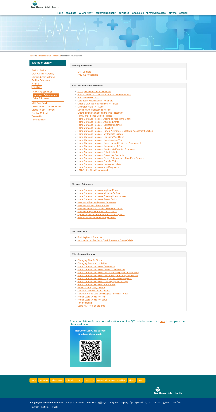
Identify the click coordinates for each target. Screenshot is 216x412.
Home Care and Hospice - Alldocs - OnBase (99, 193)
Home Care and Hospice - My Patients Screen (100, 134)
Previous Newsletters (88, 75)
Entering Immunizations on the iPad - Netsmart (100, 113)
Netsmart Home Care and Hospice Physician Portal (103, 294)
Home (60, 13)
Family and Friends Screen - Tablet (95, 116)
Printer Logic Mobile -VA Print (92, 297)
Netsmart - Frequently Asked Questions (97, 202)
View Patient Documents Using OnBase (97, 217)
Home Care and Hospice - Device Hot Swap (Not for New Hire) (108, 272)
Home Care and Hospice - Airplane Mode (98, 190)
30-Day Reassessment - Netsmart (94, 91)
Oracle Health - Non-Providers (46, 107)
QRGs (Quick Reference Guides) (149, 13)
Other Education (41, 98)
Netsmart (57, 56)
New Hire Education (42, 92)
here (162, 321)
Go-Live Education (41, 80)
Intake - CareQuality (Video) (91, 287)
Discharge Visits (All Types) (91, 107)
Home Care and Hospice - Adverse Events (98, 122)
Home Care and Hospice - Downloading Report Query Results (108, 275)
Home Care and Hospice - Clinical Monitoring (100, 125)
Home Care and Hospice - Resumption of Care (100, 146)
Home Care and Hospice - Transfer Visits (98, 161)
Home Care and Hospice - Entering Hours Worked (102, 196)
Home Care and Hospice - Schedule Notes (98, 152)
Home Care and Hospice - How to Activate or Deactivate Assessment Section (115, 131)
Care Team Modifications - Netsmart (95, 101)
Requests (71, 13)
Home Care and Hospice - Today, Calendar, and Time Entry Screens (111, 158)
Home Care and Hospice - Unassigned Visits (99, 164)
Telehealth (37, 116)
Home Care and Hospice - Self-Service (97, 284)
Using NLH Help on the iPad (91, 306)
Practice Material (40, 113)
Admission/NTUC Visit (88, 97)
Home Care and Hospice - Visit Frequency (98, 167)
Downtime (124, 13)
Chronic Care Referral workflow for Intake (98, 104)
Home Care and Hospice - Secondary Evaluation (101, 155)
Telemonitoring (85, 303)
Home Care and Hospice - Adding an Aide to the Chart (104, 119)
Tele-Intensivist (39, 120)
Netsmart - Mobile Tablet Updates (94, 290)
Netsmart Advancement (46, 95)
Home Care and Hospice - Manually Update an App (103, 281)
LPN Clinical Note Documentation (94, 170)
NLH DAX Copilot (40, 103)
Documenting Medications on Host (94, 110)
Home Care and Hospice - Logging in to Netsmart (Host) (105, 278)
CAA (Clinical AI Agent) (43, 74)
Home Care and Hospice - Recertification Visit (100, 140)
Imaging (35, 84)
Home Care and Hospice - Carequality (96, 266)
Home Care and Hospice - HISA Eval (96, 128)
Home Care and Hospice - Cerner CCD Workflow (101, 269)
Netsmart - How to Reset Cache (93, 205)
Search (183, 13)
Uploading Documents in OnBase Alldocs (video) (101, 214)
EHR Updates (84, 72)
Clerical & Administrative (43, 77)
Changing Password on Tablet (92, 263)
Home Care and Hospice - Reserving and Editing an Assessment (109, 143)
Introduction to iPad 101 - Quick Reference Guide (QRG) (105, 240)
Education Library (105, 13)
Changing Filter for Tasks (90, 260)
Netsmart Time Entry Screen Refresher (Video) (100, 208)
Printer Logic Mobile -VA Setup (92, 300)
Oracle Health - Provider (43, 110)
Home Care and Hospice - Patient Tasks (97, 199)
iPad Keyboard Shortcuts (90, 237)
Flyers (172, 13)
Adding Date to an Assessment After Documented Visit (104, 94)
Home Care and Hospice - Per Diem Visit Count (101, 137)
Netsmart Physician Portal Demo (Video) (97, 211)
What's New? (86, 13)
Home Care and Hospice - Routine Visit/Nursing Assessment (107, 149)
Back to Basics (39, 70)
